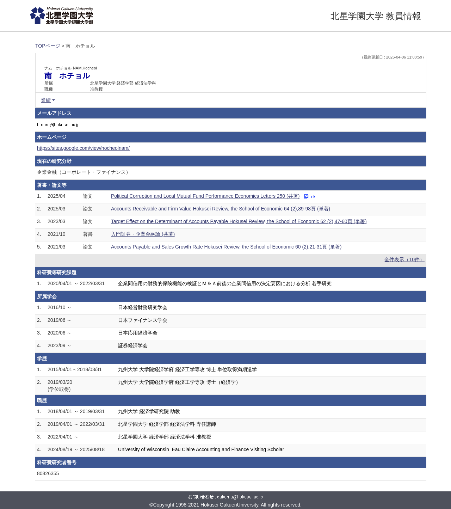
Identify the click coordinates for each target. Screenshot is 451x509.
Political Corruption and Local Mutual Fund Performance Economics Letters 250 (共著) (205, 196)
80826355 (48, 473)
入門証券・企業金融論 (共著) (143, 234)
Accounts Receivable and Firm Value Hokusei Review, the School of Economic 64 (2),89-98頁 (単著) (220, 208)
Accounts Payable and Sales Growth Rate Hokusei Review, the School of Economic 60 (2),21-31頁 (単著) (226, 247)
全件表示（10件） (404, 259)
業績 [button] (46, 100)
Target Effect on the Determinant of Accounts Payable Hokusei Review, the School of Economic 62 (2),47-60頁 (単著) (239, 221)
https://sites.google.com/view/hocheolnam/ (83, 148)
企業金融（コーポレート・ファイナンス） (84, 172)
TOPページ (47, 46)
